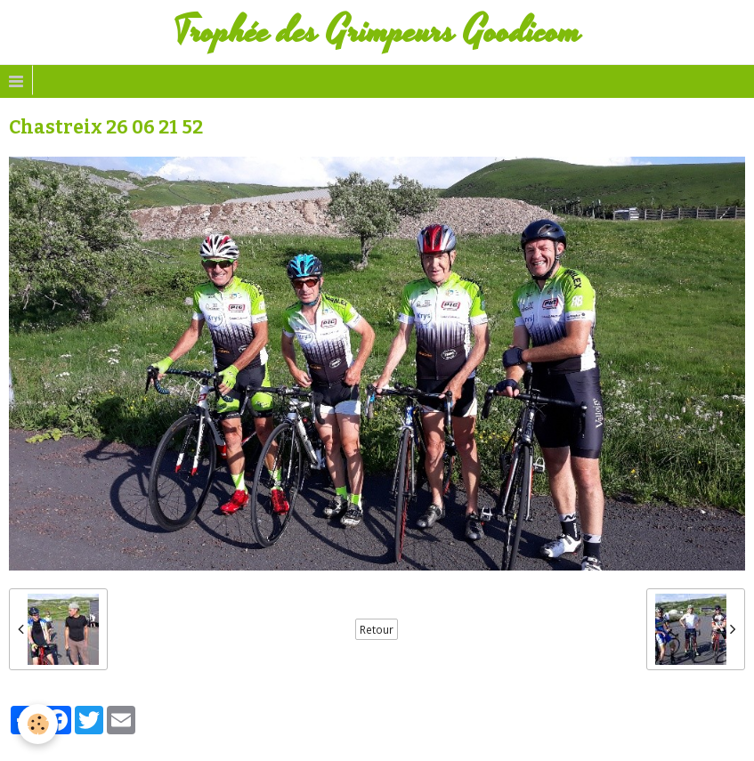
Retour (376, 629)
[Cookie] (38, 724)
